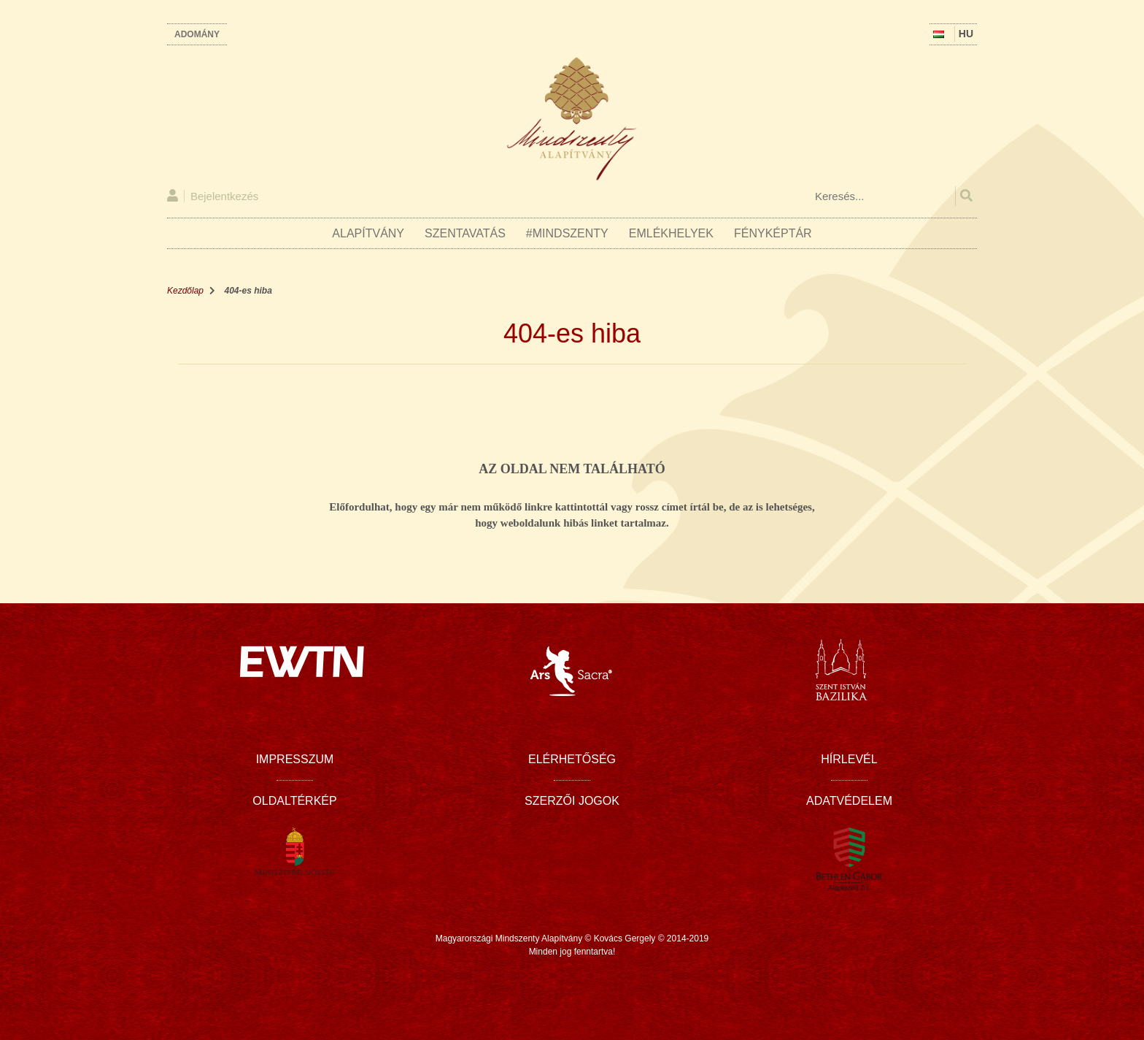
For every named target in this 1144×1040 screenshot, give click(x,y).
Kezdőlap (185, 291)
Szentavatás (465, 233)
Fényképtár (773, 233)
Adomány (197, 34)
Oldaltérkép (294, 801)
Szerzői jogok (572, 801)
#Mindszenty (567, 233)
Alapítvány (368, 233)
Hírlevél (849, 759)
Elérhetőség (572, 759)
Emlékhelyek (671, 233)
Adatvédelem (849, 801)
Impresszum (295, 759)
